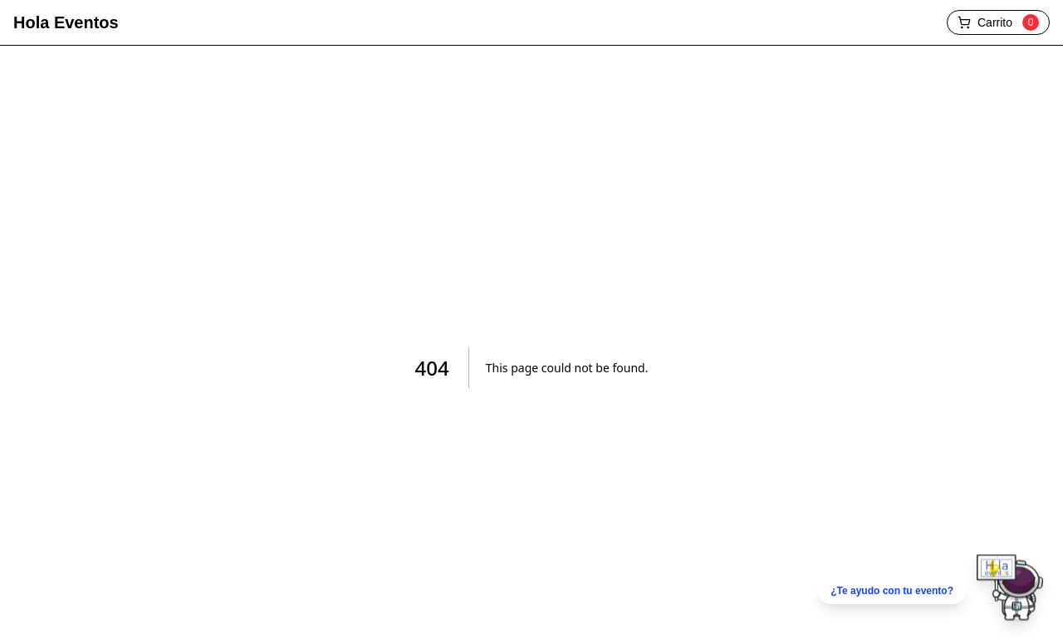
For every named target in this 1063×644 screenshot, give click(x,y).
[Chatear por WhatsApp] (930, 591)
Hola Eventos (66, 22)
